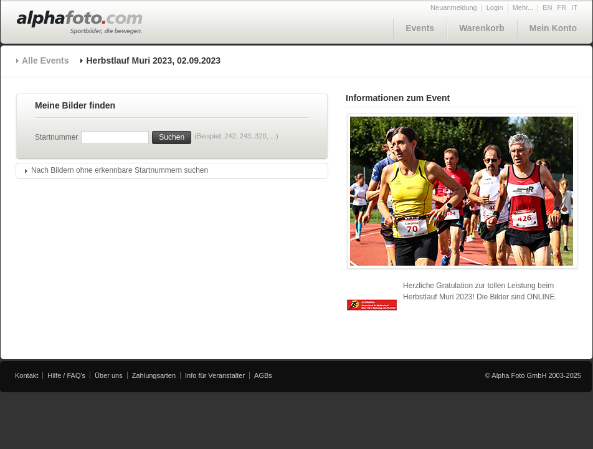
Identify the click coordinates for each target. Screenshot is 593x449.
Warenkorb (482, 28)
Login (494, 7)
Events (420, 28)
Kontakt (26, 375)
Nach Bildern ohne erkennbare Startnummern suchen (119, 170)
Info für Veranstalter (215, 375)
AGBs (263, 375)
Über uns (109, 375)
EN (547, 7)
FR (562, 7)
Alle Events (45, 60)
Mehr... (523, 7)
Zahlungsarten (154, 375)
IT (574, 7)
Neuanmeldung (453, 7)
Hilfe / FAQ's (66, 375)
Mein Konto (553, 28)
